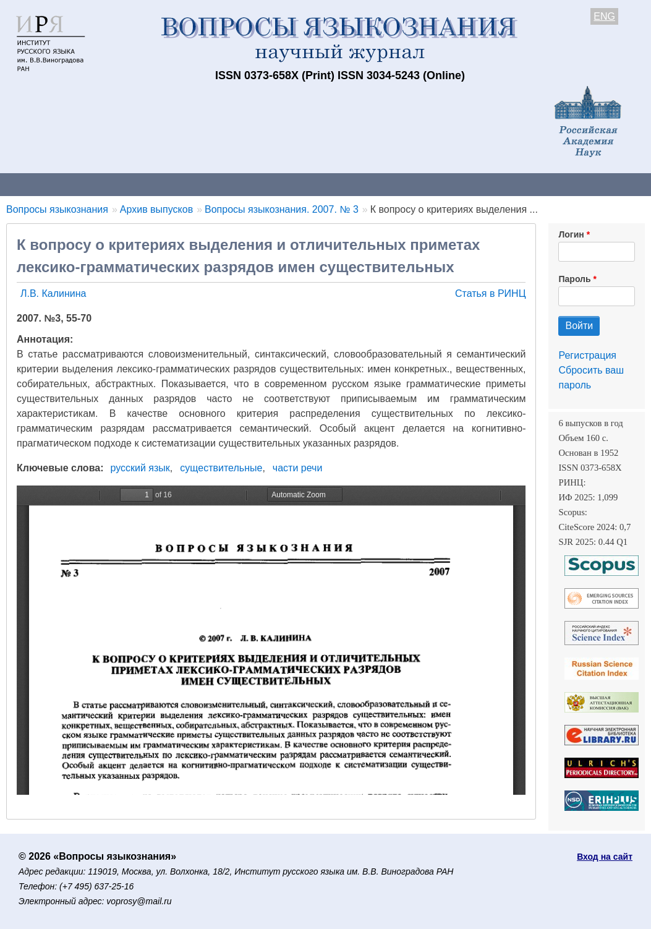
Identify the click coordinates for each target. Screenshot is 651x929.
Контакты (108, 184)
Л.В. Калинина (53, 293)
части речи (297, 468)
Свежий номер (251, 184)
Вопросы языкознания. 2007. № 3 (282, 209)
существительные (221, 468)
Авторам (174, 184)
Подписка (430, 184)
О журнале (37, 184)
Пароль (574, 279)
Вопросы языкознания (57, 209)
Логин (571, 234)
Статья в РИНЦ (490, 293)
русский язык (140, 468)
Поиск (624, 184)
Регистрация (587, 355)
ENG (604, 16)
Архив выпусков (346, 184)
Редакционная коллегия (531, 184)
